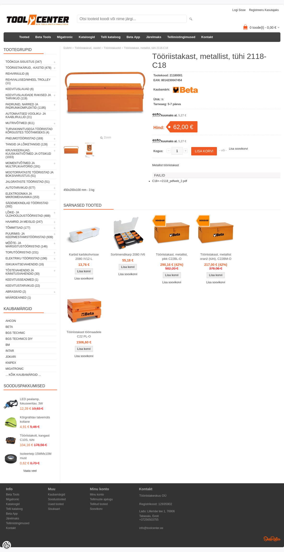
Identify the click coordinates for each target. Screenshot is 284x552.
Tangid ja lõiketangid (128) (27, 144)
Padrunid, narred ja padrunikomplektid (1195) (26, 106)
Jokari (11, 357)
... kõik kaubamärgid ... (23, 374)
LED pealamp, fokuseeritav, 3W (31, 401)
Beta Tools (43, 37)
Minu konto (97, 494)
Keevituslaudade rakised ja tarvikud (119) (28, 96)
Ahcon (11, 321)
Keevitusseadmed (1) (22, 279)
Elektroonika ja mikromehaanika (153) (22, 195)
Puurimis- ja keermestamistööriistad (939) (29, 235)
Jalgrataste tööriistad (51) (28, 181)
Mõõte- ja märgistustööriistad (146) (26, 244)
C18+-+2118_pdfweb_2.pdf (169, 181)
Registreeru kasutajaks (264, 10)
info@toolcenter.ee (151, 528)
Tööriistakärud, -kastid (87, 47)
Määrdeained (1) (18, 297)
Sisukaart (54, 509)
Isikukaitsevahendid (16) (25, 264)
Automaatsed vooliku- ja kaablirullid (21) (26, 115)
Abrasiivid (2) (16, 291)
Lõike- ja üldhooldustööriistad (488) (28, 214)
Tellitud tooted (99, 504)
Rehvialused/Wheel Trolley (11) (28, 81)
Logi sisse (239, 10)
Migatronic (65, 37)
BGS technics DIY (19, 339)
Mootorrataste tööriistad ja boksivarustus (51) (29, 174)
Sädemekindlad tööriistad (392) (27, 204)
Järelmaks (153, 37)
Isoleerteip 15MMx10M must (36, 456)
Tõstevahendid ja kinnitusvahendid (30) (23, 272)
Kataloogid (87, 37)
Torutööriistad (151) (22, 252)
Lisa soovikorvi (238, 148)
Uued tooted (56, 504)
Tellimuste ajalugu (101, 499)
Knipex (11, 362)
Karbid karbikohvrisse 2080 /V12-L (84, 257)
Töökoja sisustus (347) (24, 61)
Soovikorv (96, 509)
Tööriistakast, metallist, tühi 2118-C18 (146, 47)
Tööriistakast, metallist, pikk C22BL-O (172, 257)
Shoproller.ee (272, 538)
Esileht (67, 47)
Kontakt (207, 37)
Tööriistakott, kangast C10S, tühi (35, 438)
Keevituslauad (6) (20, 89)
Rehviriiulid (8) (17, 73)
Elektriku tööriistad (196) (26, 258)
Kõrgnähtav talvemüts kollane (35, 419)
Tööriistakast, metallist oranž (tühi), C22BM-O (216, 257)
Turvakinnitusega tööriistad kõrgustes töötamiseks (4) (29, 130)
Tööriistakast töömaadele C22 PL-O (83, 334)
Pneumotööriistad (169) (24, 138)
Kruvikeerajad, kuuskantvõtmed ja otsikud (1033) (28, 154)
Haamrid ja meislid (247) (24, 221)
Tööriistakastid (112, 47)
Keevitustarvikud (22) (23, 285)
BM (8, 345)
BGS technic (15, 333)
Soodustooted (57, 499)
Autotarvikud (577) (20, 187)
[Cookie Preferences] (6, 545)
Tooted (24, 37)
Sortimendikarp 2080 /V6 (128, 254)
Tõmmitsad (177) (18, 227)
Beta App (133, 37)
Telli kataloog (111, 37)
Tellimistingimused (181, 37)
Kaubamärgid (56, 494)
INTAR (10, 351)
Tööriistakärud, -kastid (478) (28, 67)
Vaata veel (30, 470)
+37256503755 (148, 519)
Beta (9, 327)
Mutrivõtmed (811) (20, 123)
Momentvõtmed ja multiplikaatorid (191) (23, 164)
